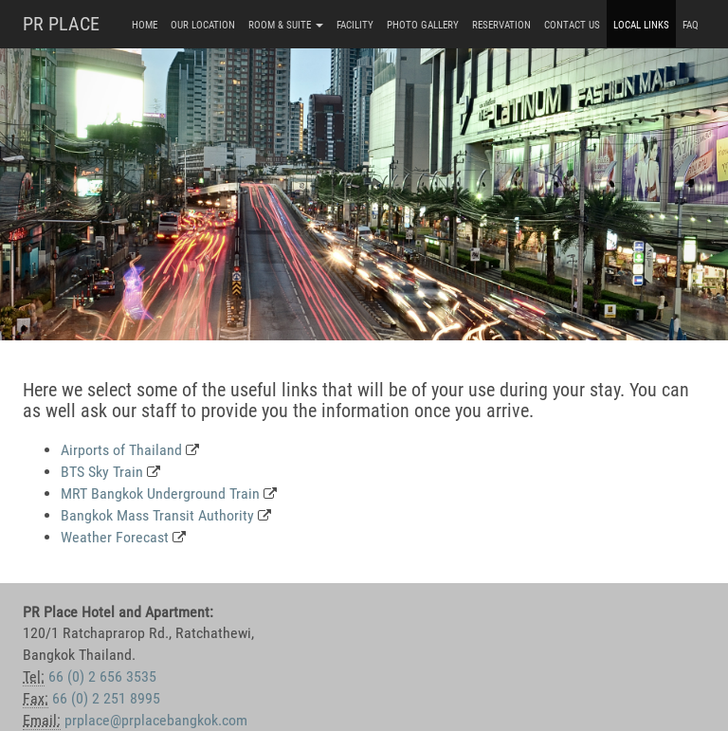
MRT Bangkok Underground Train (160, 493)
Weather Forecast (115, 537)
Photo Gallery (423, 25)
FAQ (690, 25)
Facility (355, 25)
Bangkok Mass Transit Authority (157, 515)
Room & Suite (285, 25)
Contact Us (572, 25)
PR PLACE (61, 23)
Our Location (203, 25)
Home (144, 25)
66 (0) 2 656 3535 (102, 676)
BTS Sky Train (102, 472)
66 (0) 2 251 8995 (106, 698)
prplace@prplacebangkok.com (155, 720)
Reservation (501, 25)
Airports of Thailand (121, 450)
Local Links (641, 25)
